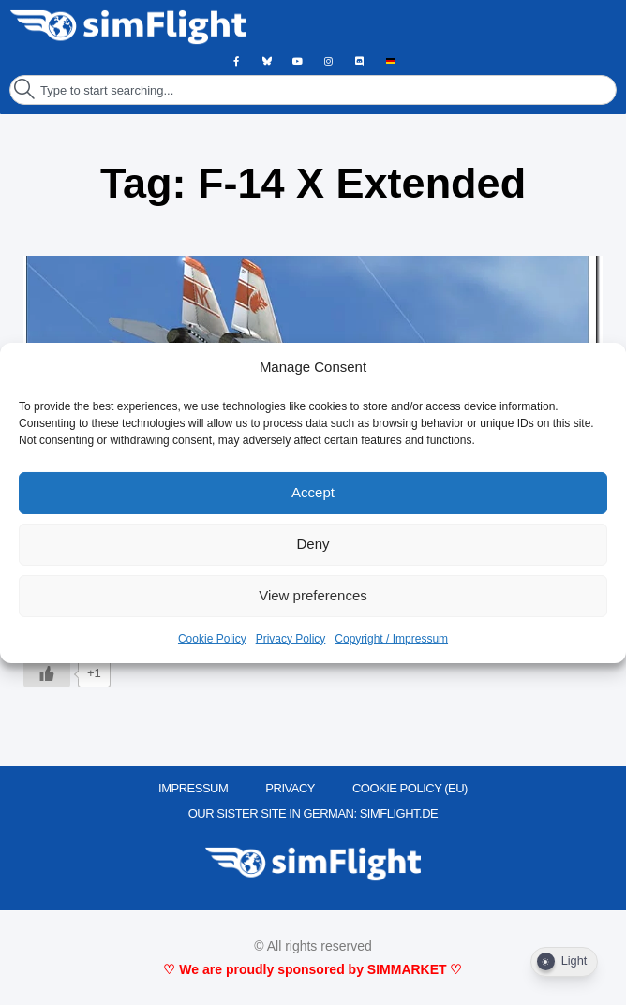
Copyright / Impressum (391, 638)
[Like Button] (46, 673)
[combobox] (313, 90)
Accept (313, 492)
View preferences (313, 595)
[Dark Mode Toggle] (564, 962)
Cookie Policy (212, 638)
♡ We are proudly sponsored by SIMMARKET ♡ (312, 969)
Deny (312, 544)
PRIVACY (290, 788)
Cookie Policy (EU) (410, 788)
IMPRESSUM (193, 788)
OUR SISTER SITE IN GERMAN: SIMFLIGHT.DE (313, 813)
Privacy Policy (291, 638)
